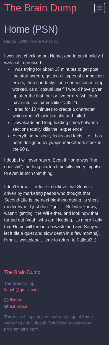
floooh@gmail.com (21, 289)
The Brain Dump (40, 8)
